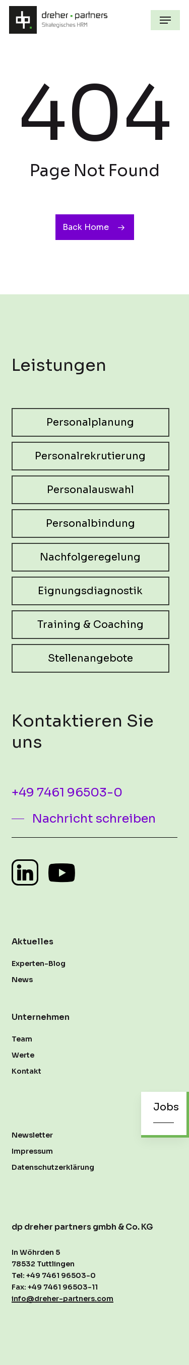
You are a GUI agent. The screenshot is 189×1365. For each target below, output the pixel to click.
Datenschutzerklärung (53, 1167)
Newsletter (32, 1135)
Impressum (32, 1151)
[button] (165, 20)
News (22, 979)
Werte (23, 1055)
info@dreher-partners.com (62, 1298)
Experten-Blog (39, 963)
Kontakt (26, 1071)
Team (22, 1038)
